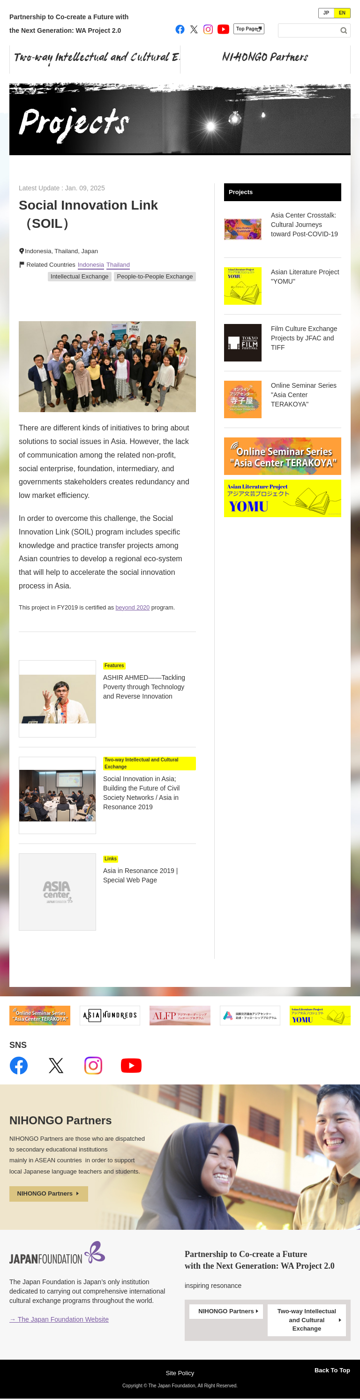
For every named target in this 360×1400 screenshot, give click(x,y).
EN (342, 12)
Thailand (118, 264)
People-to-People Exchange (155, 276)
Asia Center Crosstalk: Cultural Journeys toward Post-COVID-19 (304, 224)
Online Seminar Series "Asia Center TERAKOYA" (304, 395)
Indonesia (91, 264)
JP (326, 12)
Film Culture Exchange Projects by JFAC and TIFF (304, 338)
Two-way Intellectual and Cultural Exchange (310, 1321)
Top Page (249, 28)
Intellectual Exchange (80, 276)
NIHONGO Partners (52, 1194)
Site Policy (180, 1374)
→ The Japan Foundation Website (59, 1321)
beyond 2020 (133, 607)
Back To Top (326, 1368)
